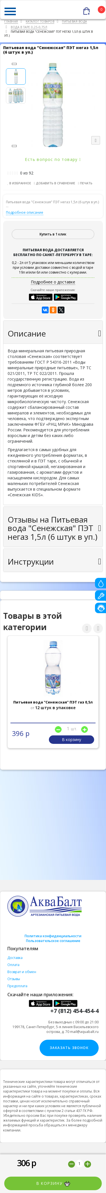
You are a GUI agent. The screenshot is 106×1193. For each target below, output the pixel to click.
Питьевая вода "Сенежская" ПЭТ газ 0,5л (53, 702)
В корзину (53, 1183)
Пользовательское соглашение (53, 940)
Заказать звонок (69, 1047)
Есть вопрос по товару (53, 159)
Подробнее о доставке (53, 282)
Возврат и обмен (21, 971)
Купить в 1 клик (53, 234)
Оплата (13, 964)
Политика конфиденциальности (53, 936)
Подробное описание (24, 212)
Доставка (15, 957)
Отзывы (13, 978)
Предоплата (17, 986)
